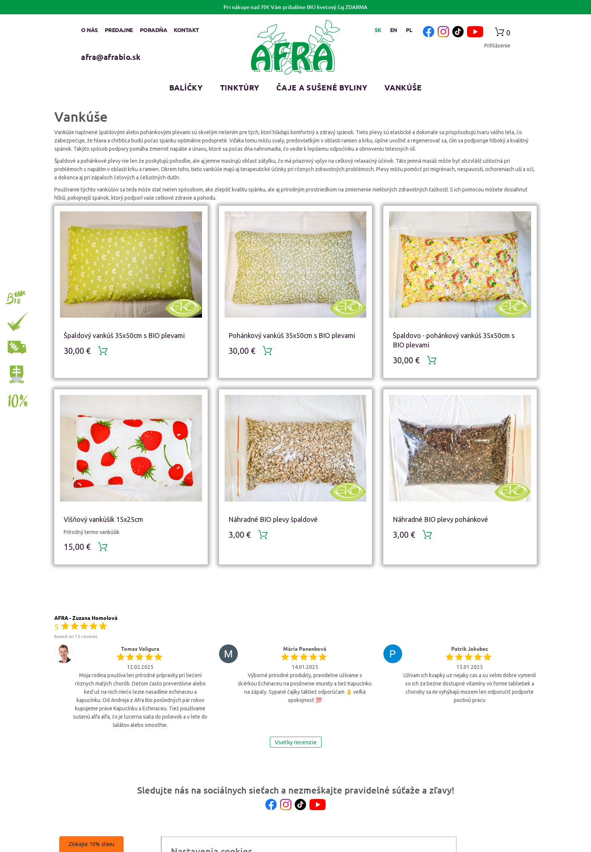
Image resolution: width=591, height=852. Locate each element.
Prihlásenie (497, 46)
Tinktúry (239, 87)
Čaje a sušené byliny (321, 87)
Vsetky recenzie (296, 742)
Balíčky (186, 87)
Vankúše (403, 87)
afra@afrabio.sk (111, 57)
